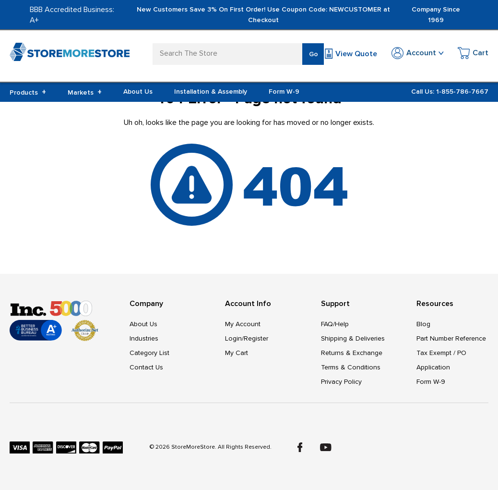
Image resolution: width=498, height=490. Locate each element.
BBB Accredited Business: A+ (72, 15)
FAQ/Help (335, 324)
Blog (423, 324)
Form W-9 (284, 91)
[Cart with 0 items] (473, 54)
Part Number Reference (451, 338)
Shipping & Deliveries (353, 338)
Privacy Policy (341, 382)
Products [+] (28, 92)
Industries (144, 338)
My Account (243, 324)
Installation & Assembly (210, 91)
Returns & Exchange (351, 353)
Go (313, 54)
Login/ (234, 338)
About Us (138, 91)
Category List (149, 353)
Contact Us (146, 367)
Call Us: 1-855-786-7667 (449, 91)
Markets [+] (85, 92)
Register (256, 338)
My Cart (236, 353)
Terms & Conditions (350, 367)
